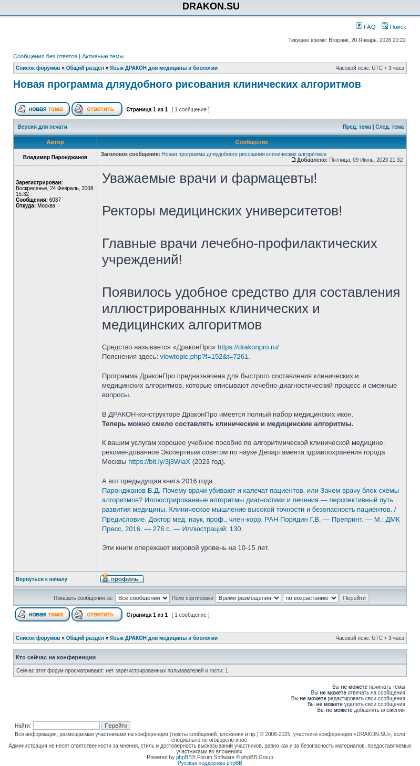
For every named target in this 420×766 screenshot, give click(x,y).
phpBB (184, 757)
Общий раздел (85, 68)
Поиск (394, 27)
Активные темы (103, 56)
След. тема (389, 127)
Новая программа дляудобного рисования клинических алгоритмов (187, 84)
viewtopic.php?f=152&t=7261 (204, 356)
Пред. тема (357, 127)
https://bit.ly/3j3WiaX (159, 461)
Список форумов (38, 68)
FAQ (365, 27)
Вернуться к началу (41, 579)
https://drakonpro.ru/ (248, 347)
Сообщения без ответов (45, 56)
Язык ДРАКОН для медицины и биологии (164, 68)
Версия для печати (42, 127)
